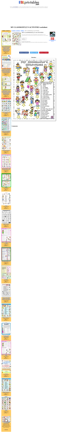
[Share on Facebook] (24, 53)
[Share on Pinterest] (44, 53)
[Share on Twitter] (34, 53)
